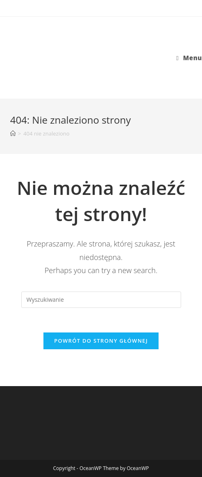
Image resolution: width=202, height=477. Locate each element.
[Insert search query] (101, 300)
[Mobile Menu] (189, 58)
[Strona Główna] (13, 133)
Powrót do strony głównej (101, 340)
